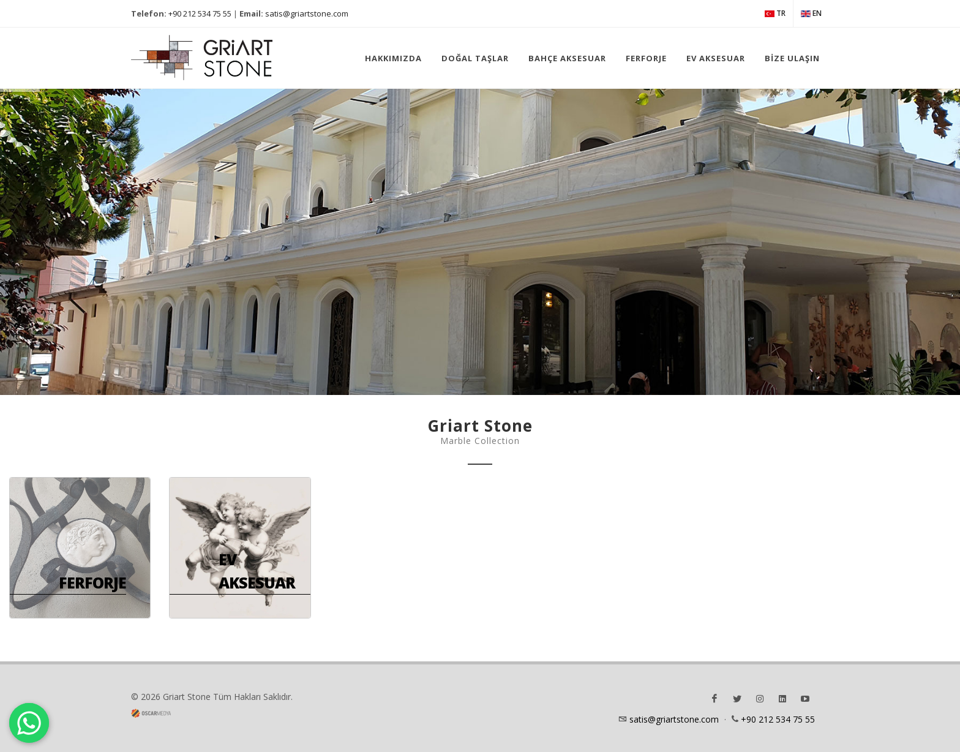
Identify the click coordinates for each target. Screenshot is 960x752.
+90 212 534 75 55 (199, 13)
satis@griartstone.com (306, 13)
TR (775, 13)
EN (811, 13)
